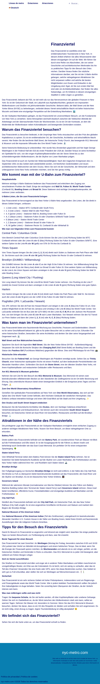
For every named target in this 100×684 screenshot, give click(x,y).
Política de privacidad (10, 677)
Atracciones (47, 3)
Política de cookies (29, 677)
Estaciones (33, 3)
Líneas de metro (16, 3)
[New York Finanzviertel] (50, 632)
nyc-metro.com (75, 652)
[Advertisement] (50, 25)
